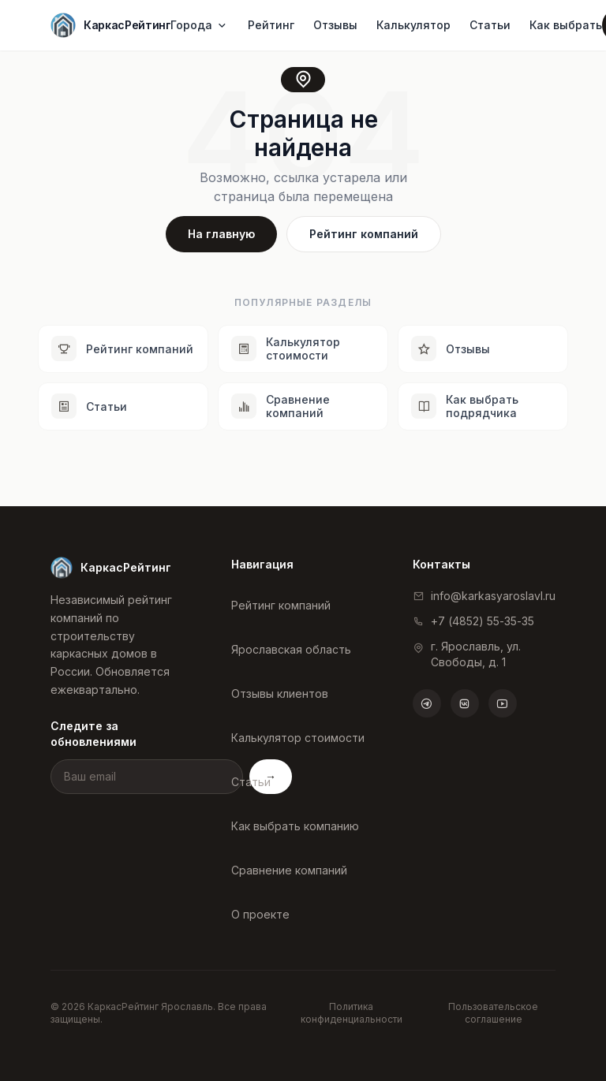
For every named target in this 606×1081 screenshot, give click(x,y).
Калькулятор (413, 25)
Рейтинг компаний (363, 233)
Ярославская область (291, 649)
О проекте (260, 914)
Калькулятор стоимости (298, 737)
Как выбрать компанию (295, 826)
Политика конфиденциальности (351, 1013)
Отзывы (335, 25)
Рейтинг (271, 25)
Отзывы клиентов (279, 693)
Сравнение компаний (289, 870)
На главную (221, 233)
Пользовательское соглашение (493, 1013)
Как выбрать (565, 25)
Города (199, 25)
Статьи (490, 25)
